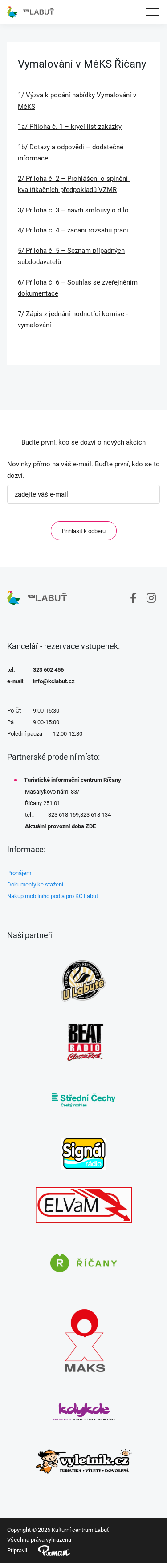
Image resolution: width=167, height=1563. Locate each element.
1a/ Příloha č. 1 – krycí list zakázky (70, 127)
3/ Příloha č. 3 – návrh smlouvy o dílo (73, 210)
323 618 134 (95, 814)
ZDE (91, 826)
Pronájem (19, 873)
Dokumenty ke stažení (35, 884)
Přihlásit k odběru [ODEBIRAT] (84, 531)
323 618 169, (64, 814)
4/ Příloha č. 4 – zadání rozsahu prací (73, 230)
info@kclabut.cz (54, 681)
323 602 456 (48, 669)
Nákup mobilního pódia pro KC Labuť (52, 896)
